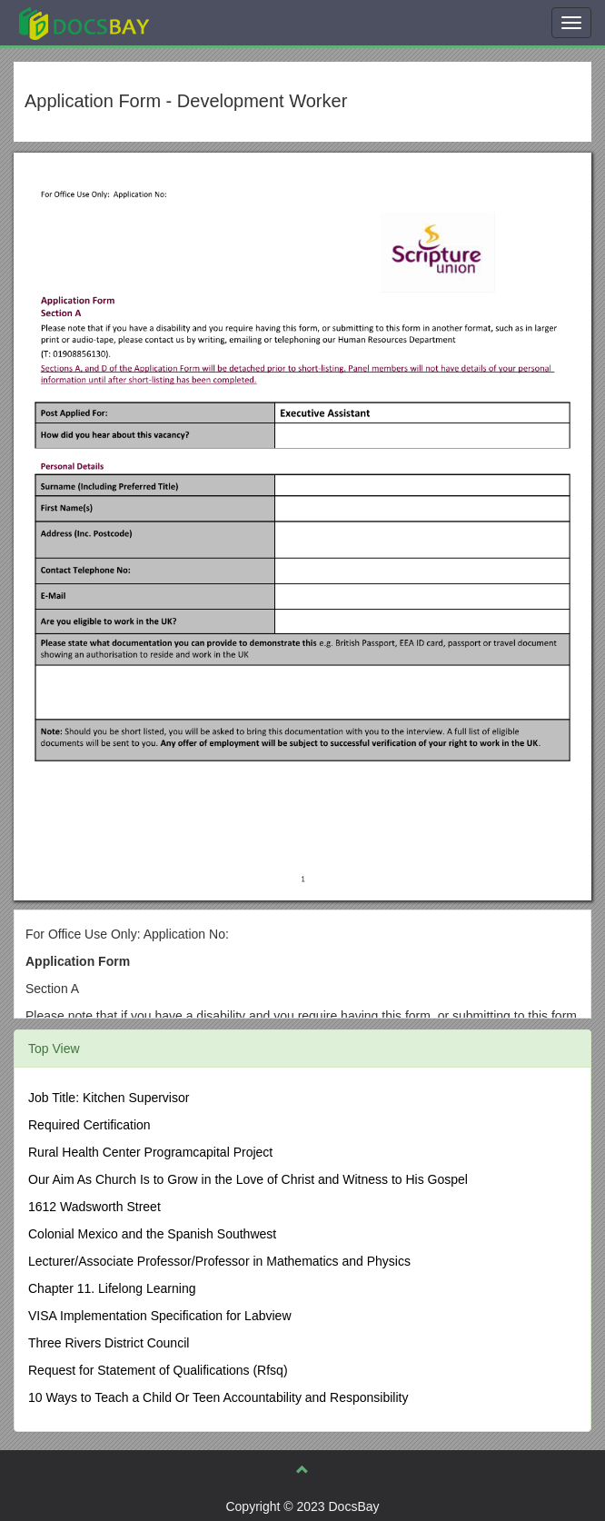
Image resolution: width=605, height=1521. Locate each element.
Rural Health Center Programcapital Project (150, 1152)
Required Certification (89, 1125)
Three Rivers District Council (108, 1343)
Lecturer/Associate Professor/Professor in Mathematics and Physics (219, 1261)
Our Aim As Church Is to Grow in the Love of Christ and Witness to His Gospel (248, 1179)
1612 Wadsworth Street (94, 1206)
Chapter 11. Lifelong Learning (111, 1288)
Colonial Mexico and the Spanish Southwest (152, 1234)
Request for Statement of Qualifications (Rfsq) (158, 1370)
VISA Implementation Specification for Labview (160, 1315)
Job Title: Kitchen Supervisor (108, 1097)
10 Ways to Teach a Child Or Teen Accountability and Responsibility (218, 1397)
